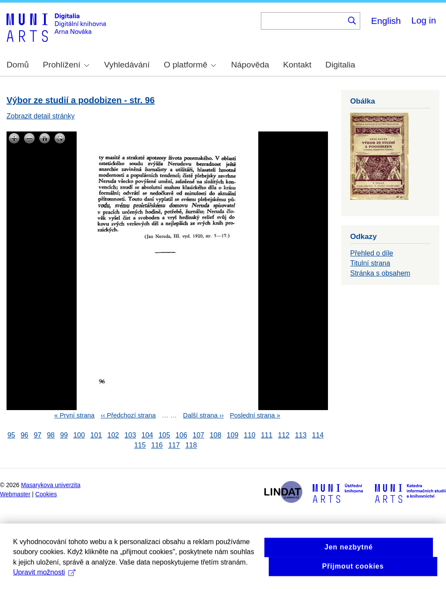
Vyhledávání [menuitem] (127, 65)
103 (130, 435)
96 (24, 435)
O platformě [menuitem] (190, 65)
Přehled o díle (371, 253)
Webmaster (15, 494)
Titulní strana (370, 263)
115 (140, 445)
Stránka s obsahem (380, 273)
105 (164, 435)
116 (157, 445)
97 (37, 435)
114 (318, 435)
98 (51, 435)
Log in (423, 20)
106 (181, 435)
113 (301, 435)
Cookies (46, 494)
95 (11, 435)
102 (113, 435)
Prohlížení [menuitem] (66, 65)
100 (79, 435)
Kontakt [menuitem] (297, 65)
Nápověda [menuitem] (250, 65)
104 (147, 435)
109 (233, 435)
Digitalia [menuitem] (340, 65)
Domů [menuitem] (18, 65)
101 (96, 435)
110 (250, 435)
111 (267, 435)
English (386, 21)
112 (284, 435)
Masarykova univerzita (50, 485)
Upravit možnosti (44, 580)
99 (64, 435)
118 (191, 445)
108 (215, 435)
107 (198, 435)
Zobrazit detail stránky (41, 116)
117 (174, 445)
